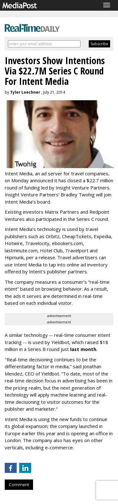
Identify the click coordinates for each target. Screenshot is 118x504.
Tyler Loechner (25, 92)
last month (83, 349)
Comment (19, 484)
